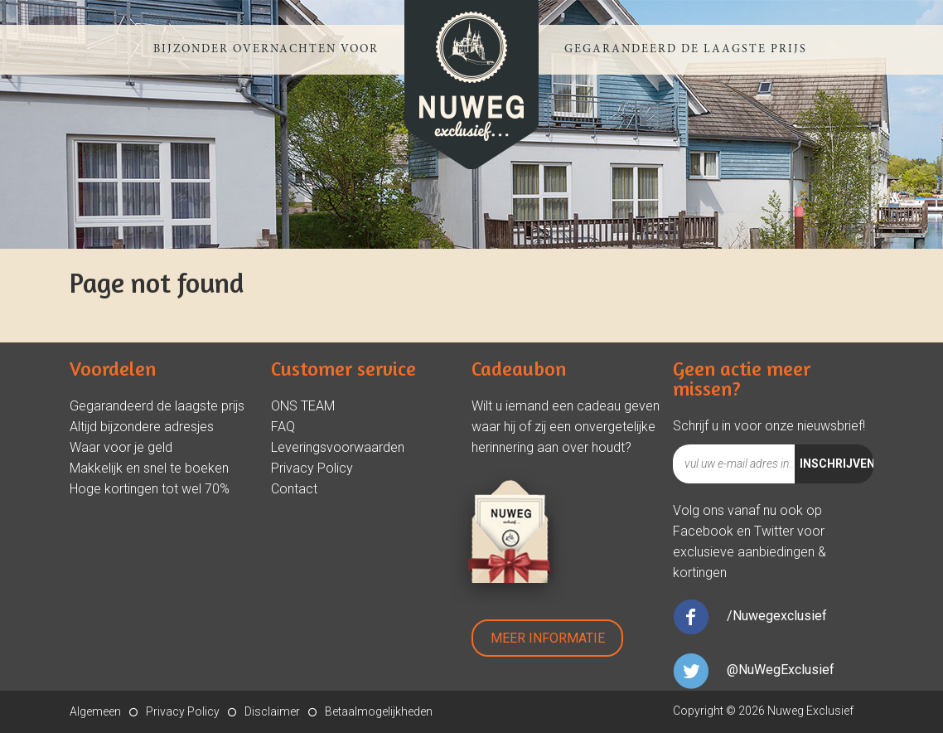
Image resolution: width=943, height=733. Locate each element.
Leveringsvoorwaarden (337, 447)
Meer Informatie (548, 638)
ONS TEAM (303, 406)
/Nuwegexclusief (777, 616)
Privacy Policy (312, 468)
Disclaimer (272, 711)
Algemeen (95, 711)
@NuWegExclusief (780, 669)
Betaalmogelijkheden (379, 711)
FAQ (283, 426)
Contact (294, 489)
